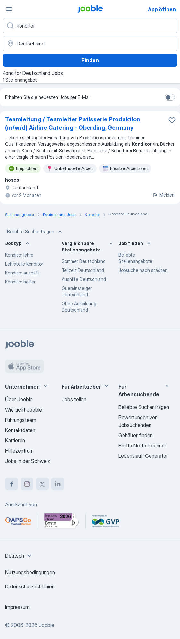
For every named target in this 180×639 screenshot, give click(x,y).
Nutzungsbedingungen (30, 572)
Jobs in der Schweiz (27, 461)
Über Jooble (19, 399)
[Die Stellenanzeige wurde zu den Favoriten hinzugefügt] (172, 120)
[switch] (170, 97)
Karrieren (15, 440)
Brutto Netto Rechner (142, 445)
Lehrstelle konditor (24, 263)
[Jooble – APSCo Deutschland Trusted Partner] (18, 521)
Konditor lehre (19, 255)
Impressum (17, 607)
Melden (163, 195)
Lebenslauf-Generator (143, 456)
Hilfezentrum (19, 450)
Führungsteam (20, 420)
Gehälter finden (135, 435)
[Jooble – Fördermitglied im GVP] (105, 521)
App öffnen (162, 9)
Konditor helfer (20, 281)
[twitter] (42, 484)
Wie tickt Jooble (23, 409)
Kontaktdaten (20, 430)
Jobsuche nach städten (142, 270)
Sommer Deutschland (84, 261)
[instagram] (27, 484)
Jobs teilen (74, 399)
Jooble (46, 625)
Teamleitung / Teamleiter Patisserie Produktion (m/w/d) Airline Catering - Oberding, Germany (72, 123)
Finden (90, 60)
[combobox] (19, 555)
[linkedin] (57, 484)
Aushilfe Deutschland (84, 279)
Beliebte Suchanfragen (35, 231)
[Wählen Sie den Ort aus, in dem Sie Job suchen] (90, 43)
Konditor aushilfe (22, 272)
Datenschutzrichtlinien (30, 586)
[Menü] (9, 9)
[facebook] (11, 484)
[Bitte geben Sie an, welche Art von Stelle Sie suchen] (90, 25)
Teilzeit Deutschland (83, 270)
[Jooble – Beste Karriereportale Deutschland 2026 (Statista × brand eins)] (61, 521)
